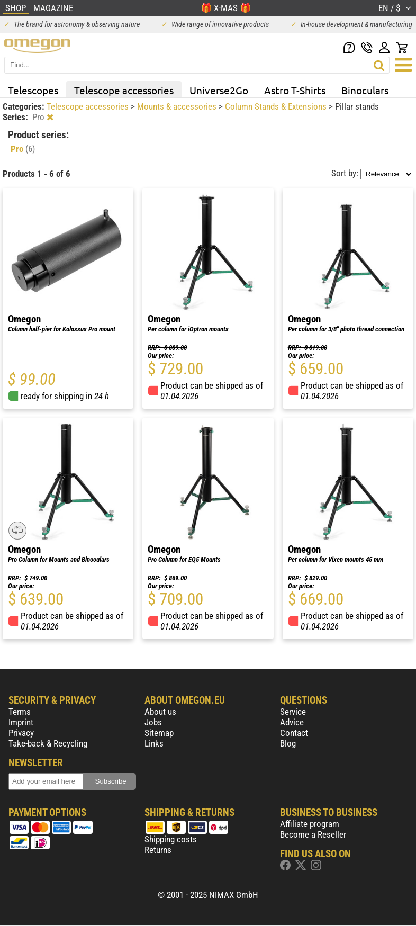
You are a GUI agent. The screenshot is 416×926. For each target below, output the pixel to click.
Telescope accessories (124, 90)
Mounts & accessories (178, 106)
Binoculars (364, 90)
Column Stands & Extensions (277, 106)
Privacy (21, 732)
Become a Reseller (313, 834)
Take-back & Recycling (47, 743)
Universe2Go (218, 90)
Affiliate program (309, 824)
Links (154, 743)
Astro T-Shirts (294, 90)
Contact (294, 732)
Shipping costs (170, 839)
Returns (157, 849)
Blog (288, 743)
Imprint (20, 722)
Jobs (153, 722)
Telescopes (33, 90)
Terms (19, 711)
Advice (292, 722)
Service (293, 711)
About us (160, 711)
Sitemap (159, 732)
